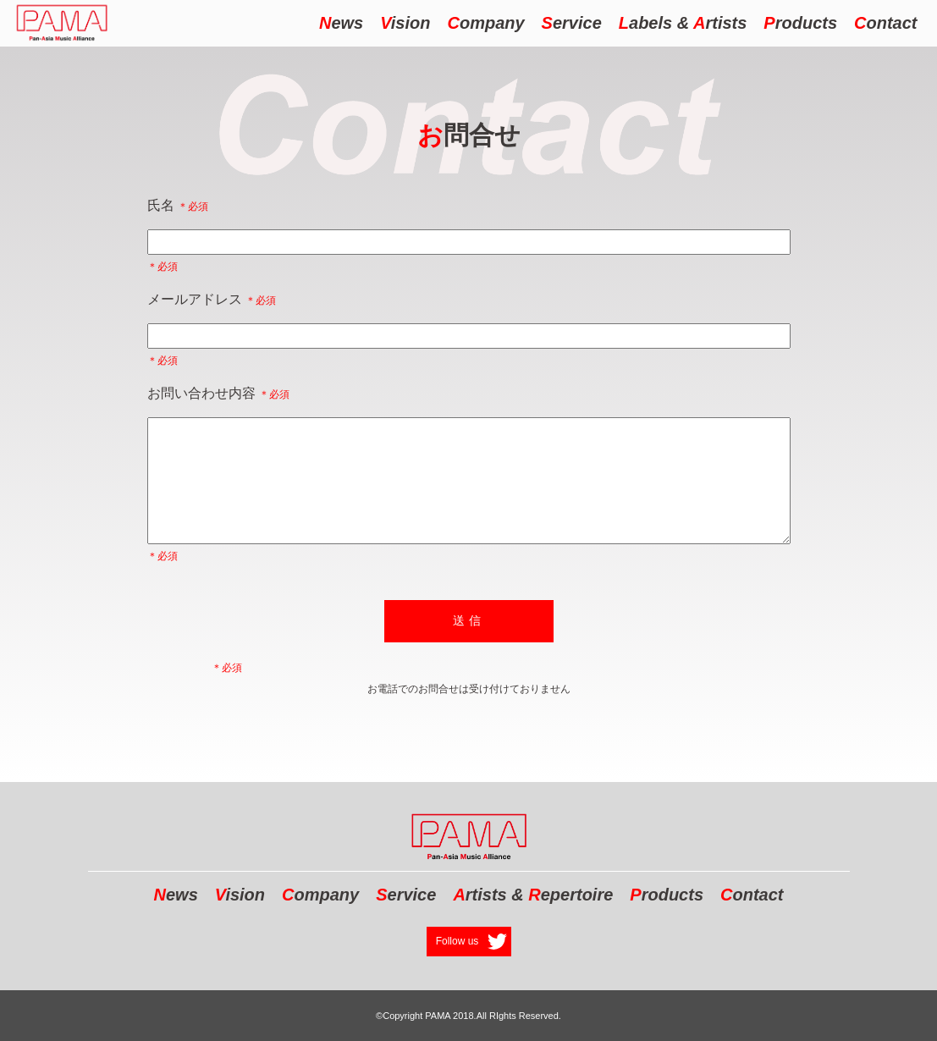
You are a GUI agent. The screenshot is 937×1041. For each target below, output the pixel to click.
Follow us (457, 941)
